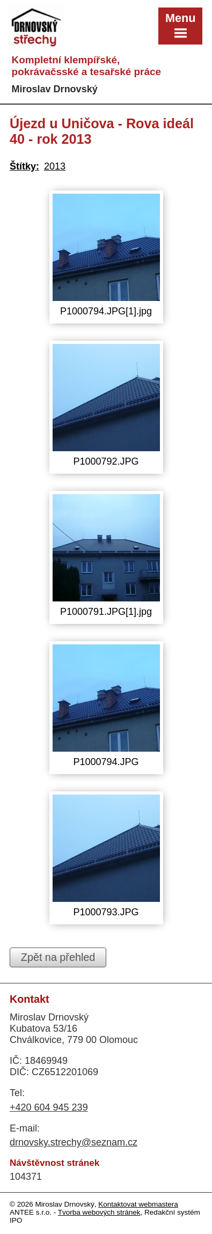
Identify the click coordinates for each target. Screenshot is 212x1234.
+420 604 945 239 (49, 1107)
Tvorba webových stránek (99, 1212)
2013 (54, 166)
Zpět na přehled (58, 957)
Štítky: (24, 166)
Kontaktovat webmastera (138, 1204)
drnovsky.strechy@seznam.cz (73, 1142)
